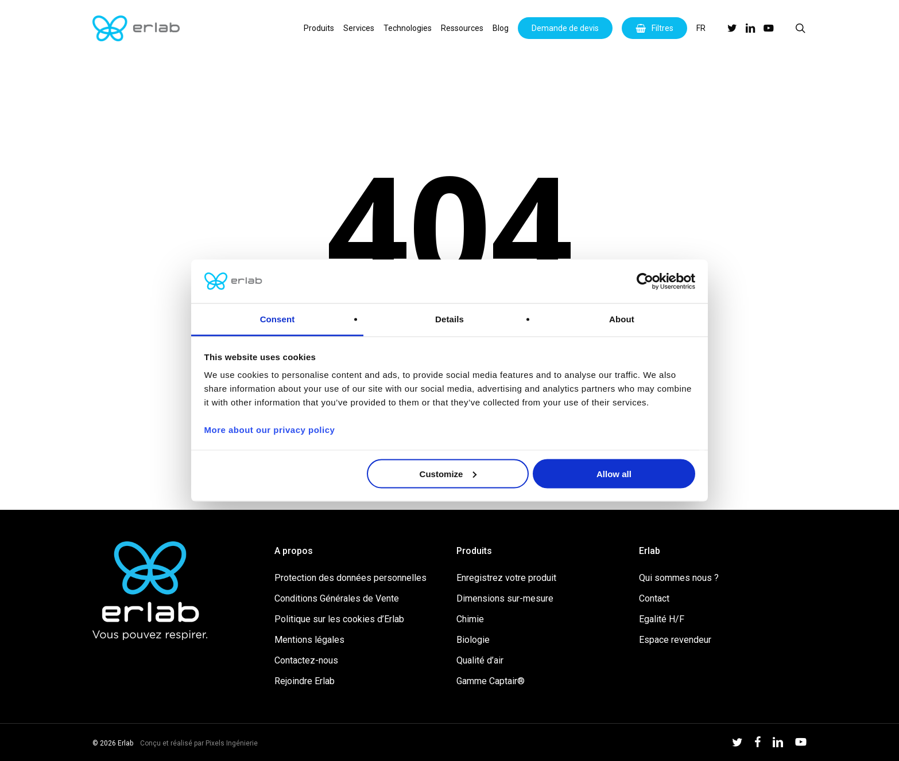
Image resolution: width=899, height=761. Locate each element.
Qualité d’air (479, 660)
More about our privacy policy (269, 430)
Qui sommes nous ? (679, 577)
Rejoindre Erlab (304, 681)
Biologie (473, 639)
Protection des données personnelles (350, 577)
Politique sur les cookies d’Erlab (339, 619)
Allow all (613, 473)
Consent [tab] (277, 319)
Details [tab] (449, 319)
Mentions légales (309, 639)
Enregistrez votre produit (506, 577)
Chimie (470, 619)
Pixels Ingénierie (232, 743)
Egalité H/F (661, 619)
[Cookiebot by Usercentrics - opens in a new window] (645, 281)
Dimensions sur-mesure (504, 598)
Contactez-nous (306, 660)
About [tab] (621, 319)
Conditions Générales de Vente (336, 598)
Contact (654, 598)
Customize (448, 473)
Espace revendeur (675, 639)
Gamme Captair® (490, 681)
